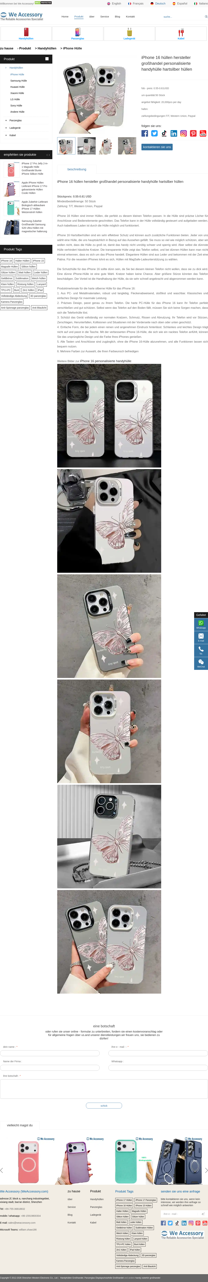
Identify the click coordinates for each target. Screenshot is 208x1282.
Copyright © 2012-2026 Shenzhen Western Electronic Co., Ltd (28, 1278)
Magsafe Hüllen (9, 266)
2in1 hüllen (28, 290)
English (114, 3)
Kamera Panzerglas (11, 301)
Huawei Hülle (17, 87)
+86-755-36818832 (15, 1209)
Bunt (16, 290)
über (91, 16)
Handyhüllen (16, 67)
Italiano (201, 3)
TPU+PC (6, 290)
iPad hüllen (135, 1250)
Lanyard (41, 284)
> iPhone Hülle (70, 48)
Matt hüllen (25, 272)
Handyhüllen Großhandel (71, 1278)
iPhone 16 (6, 260)
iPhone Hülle (17, 74)
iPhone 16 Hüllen (124, 1205)
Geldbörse (6, 278)
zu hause (6, 48)
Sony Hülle (16, 105)
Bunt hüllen (139, 1244)
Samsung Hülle (18, 80)
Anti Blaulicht (39, 307)
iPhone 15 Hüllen (143, 1205)
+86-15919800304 (31, 1215)
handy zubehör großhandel (147, 1278)
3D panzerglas (38, 296)
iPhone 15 (38, 260)
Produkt (78, 16)
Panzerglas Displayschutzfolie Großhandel (104, 1278)
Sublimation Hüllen (144, 1228)
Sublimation (22, 278)
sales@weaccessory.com (21, 1222)
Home (65, 16)
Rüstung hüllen (25, 284)
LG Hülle (15, 99)
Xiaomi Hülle (17, 93)
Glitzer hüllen (8, 272)
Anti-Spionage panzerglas (15, 307)
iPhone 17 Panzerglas (146, 1200)
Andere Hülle (17, 111)
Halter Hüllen (22, 260)
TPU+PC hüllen (123, 1244)
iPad (40, 290)
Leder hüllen (40, 272)
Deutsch (158, 3)
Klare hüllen (7, 284)
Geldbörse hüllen (124, 1228)
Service (104, 16)
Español (179, 3)
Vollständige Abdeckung (14, 296)
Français (136, 3)
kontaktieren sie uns (157, 147)
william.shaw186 (28, 1229)
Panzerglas (16, 120)
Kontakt (130, 16)
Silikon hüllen (28, 266)
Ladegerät (15, 127)
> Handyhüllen (45, 48)
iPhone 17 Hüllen (124, 1200)
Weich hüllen (39, 278)
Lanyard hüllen (140, 1239)
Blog (117, 16)
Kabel (13, 135)
